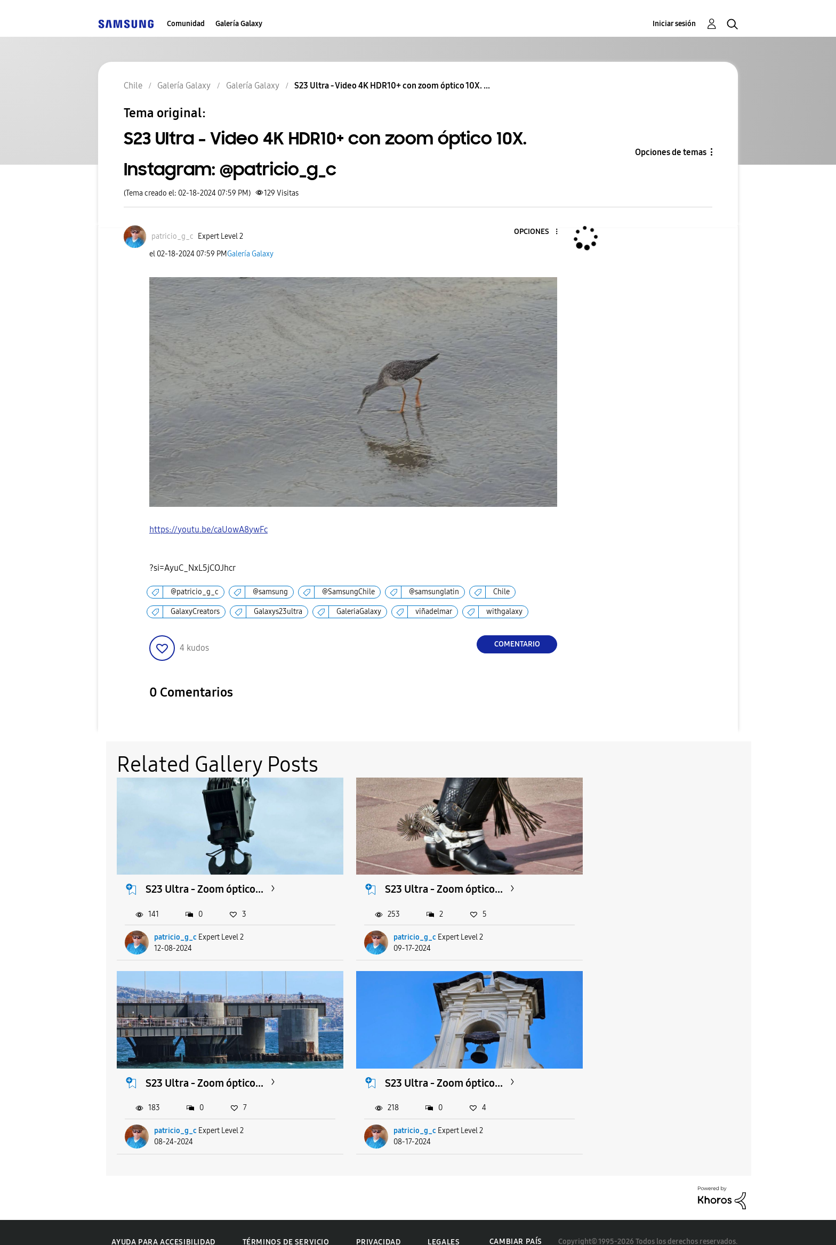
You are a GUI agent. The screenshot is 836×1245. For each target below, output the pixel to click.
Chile (501, 591)
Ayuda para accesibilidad (163, 1223)
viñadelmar (433, 611)
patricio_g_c (176, 927)
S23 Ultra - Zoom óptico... (205, 880)
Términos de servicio (286, 1223)
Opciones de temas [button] (670, 152)
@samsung (270, 591)
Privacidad (378, 1223)
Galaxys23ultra (278, 611)
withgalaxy (504, 611)
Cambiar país (515, 1222)
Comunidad (186, 23)
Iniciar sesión (674, 23)
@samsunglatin (434, 591)
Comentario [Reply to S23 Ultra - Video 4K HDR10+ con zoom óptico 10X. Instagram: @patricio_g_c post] (517, 644)
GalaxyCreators (195, 611)
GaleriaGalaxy (358, 611)
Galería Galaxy (238, 23)
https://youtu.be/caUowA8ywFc (208, 529)
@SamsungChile (348, 591)
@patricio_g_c (195, 591)
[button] (539, 232)
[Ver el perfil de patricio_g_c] (172, 236)
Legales (444, 1223)
